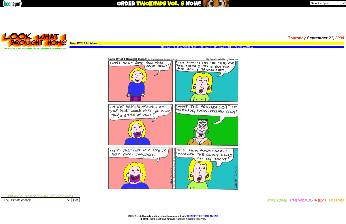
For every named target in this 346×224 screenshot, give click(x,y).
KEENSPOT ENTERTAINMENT (202, 216)
